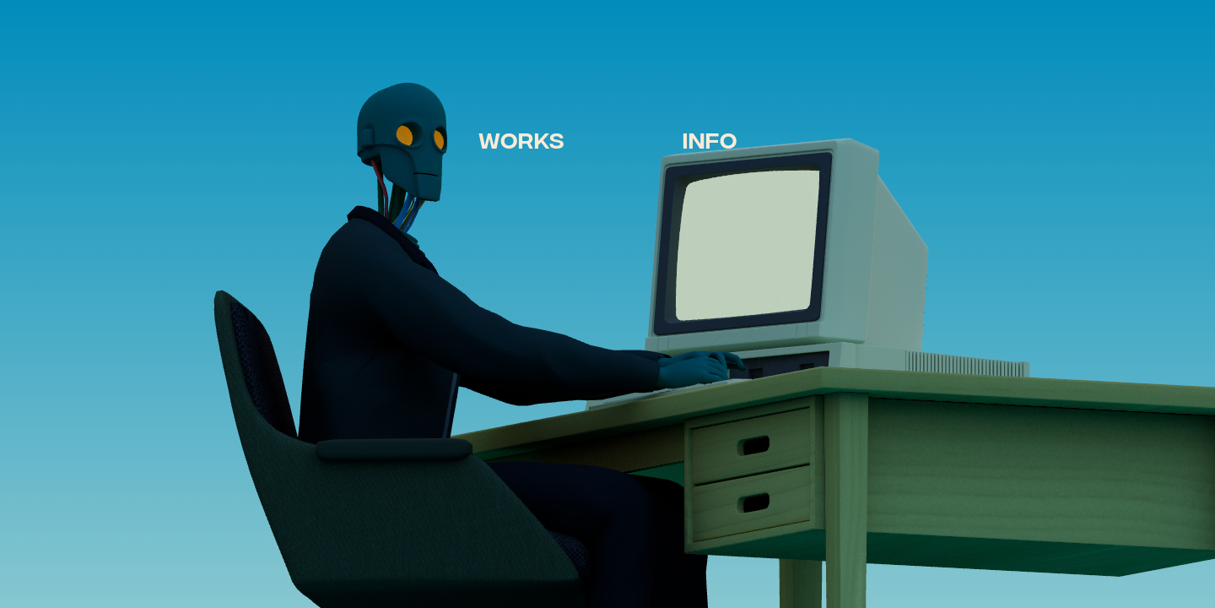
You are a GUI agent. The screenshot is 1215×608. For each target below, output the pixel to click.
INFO (710, 138)
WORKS (521, 138)
